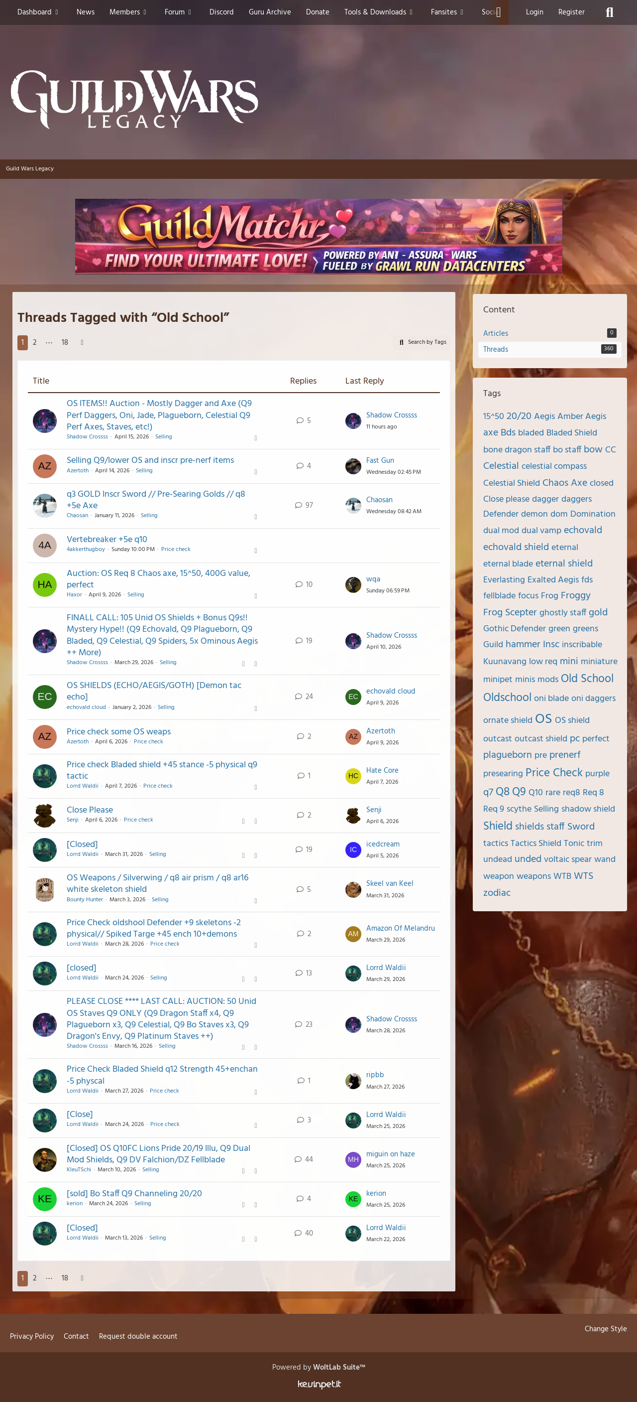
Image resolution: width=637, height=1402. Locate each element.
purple (597, 774)
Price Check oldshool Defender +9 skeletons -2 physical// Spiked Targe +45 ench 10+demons (154, 929)
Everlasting (504, 580)
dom (559, 514)
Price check (176, 550)
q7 (488, 793)
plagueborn (507, 755)
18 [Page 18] (65, 343)
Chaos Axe (564, 483)
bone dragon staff (516, 450)
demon (534, 514)
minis (525, 680)
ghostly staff (562, 613)
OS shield (572, 720)
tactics (495, 844)
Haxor (74, 595)
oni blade (551, 699)
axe (490, 433)
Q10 (536, 793)
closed (602, 483)
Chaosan (77, 516)
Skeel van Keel (390, 883)
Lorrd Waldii (83, 786)
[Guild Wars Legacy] (318, 100)
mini (569, 662)
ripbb (375, 1075)
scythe (519, 809)
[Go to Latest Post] (353, 421)
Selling (163, 437)
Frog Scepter (510, 613)
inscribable (582, 645)
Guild (493, 645)
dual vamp (541, 531)
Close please (506, 499)
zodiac (497, 893)
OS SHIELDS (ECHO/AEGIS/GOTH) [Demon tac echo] (154, 691)
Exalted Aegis (553, 580)
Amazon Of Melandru (400, 928)
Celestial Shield (511, 483)
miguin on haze (390, 1154)
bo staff (567, 450)
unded (528, 859)
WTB (562, 876)
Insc (551, 645)
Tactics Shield (536, 844)
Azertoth (78, 471)
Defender (501, 514)
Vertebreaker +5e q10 (107, 540)
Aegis (544, 417)
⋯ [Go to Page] (49, 343)
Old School (587, 679)
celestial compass (554, 466)
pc (575, 739)
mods (547, 680)
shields (529, 827)
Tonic (574, 844)
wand (605, 859)
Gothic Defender (514, 629)
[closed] (82, 968)
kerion (75, 1204)
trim (595, 844)
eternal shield (564, 564)
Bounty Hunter (85, 900)
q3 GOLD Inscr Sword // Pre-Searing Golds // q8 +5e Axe (156, 500)
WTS (583, 876)
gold (598, 613)
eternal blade (508, 564)
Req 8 (593, 793)
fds (587, 580)
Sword (581, 827)
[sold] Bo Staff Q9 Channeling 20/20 (134, 1194)
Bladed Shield (571, 433)
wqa (373, 579)
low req (543, 662)
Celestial (501, 466)
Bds (508, 433)
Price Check (554, 773)
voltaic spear (568, 859)
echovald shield (516, 548)
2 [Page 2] (34, 343)
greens (585, 629)
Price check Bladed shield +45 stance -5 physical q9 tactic (162, 771)
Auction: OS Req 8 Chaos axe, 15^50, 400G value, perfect (158, 579)
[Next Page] (82, 342)
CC (610, 450)
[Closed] (82, 845)
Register (571, 12)
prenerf (565, 755)
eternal (564, 548)
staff (555, 827)
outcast (497, 739)
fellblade (499, 596)
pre (540, 755)
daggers (576, 499)
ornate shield (507, 720)
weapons (534, 876)
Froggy (576, 596)
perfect (596, 739)
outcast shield (541, 739)
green (559, 629)
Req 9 (493, 809)
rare (552, 793)
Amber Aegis (581, 417)
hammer (523, 645)
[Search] (609, 12)
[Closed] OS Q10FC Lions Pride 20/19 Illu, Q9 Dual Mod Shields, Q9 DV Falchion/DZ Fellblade (158, 1154)
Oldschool (507, 698)
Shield (498, 827)
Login (534, 12)
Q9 (519, 792)
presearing (503, 774)
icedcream (383, 844)
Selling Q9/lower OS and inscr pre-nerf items (150, 460)
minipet (498, 680)
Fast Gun (380, 460)
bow (593, 450)
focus (528, 596)
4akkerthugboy (86, 550)
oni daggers (593, 699)
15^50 (493, 417)
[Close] (80, 1115)
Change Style (606, 1329)
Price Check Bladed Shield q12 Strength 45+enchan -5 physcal (162, 1075)
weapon (498, 876)
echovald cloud (86, 707)
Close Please (90, 810)
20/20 (519, 416)
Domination (593, 514)
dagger (545, 499)
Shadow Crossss (87, 437)
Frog (549, 596)
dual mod (501, 531)
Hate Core (382, 770)
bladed (531, 433)
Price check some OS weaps (119, 732)
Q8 (503, 792)
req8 (571, 793)
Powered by (318, 1368)
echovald (583, 531)
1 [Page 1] (22, 343)
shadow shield (588, 809)
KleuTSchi (79, 1170)
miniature (599, 662)
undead (497, 859)
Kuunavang (505, 662)
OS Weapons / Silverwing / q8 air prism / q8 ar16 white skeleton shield (157, 884)
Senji (73, 820)
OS (543, 719)
